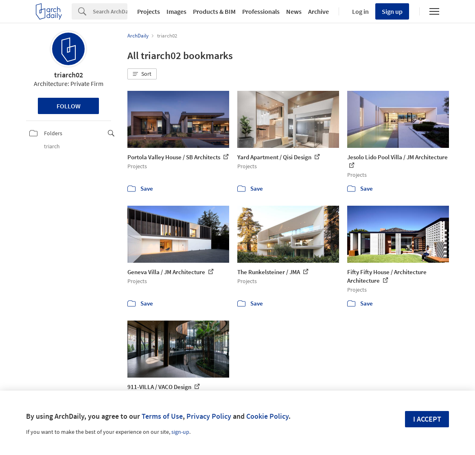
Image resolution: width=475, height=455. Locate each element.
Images (176, 11)
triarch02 (68, 74)
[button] (142, 74)
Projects (148, 11)
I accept (427, 419)
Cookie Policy (267, 416)
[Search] (110, 11)
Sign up (392, 11)
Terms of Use (162, 416)
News (294, 11)
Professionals (261, 11)
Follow (69, 106)
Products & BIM (214, 11)
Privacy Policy (208, 416)
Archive (318, 11)
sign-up (180, 431)
